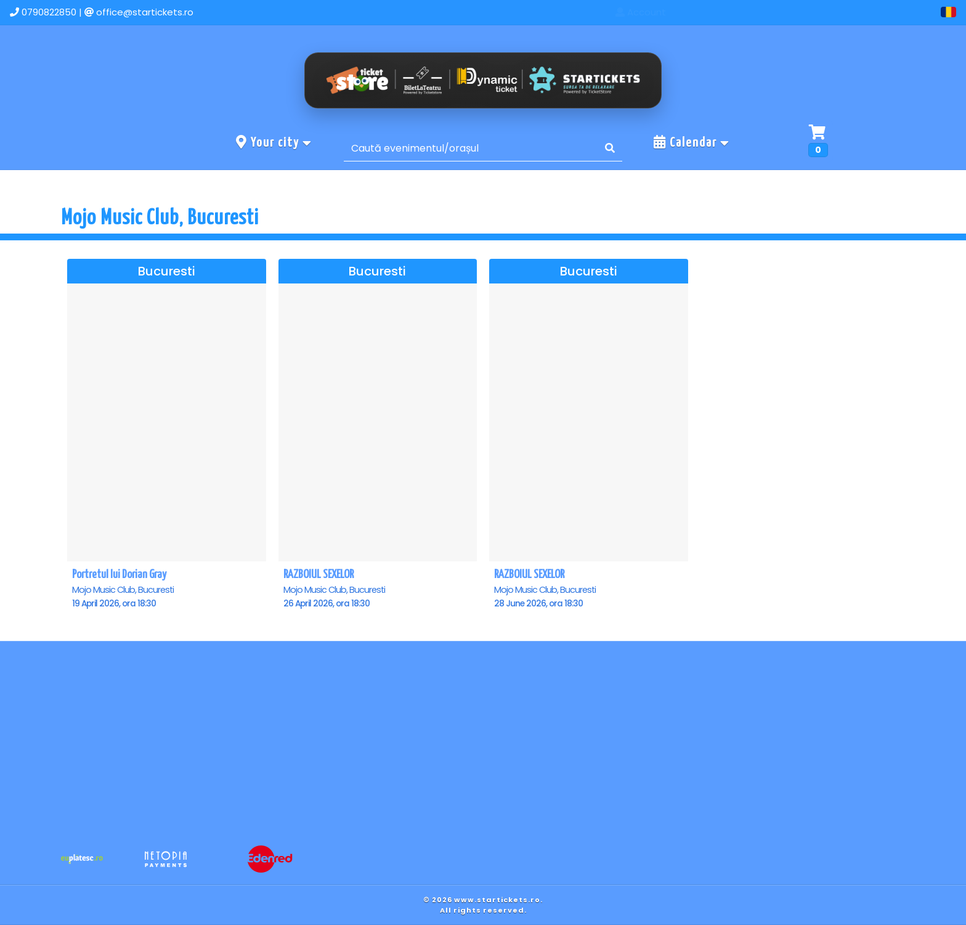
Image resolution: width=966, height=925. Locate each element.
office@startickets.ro (144, 12)
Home (719, 12)
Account (904, 12)
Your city (274, 142)
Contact (837, 12)
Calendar (692, 142)
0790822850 (49, 12)
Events (775, 12)
